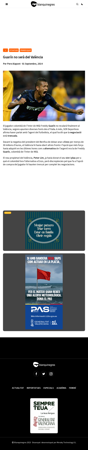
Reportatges (34, 387)
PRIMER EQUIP (25, 50)
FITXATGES (14, 50)
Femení (72, 387)
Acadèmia (61, 387)
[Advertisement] (45, 29)
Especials (49, 387)
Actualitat (18, 387)
